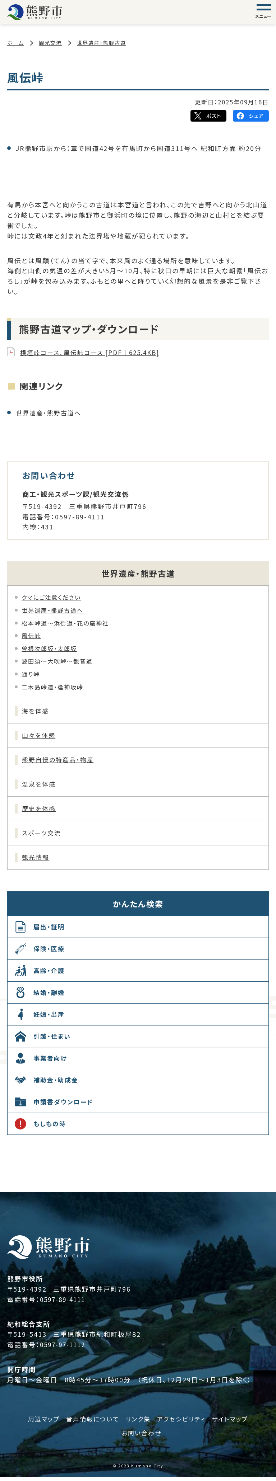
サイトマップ (234, 1423)
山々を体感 (40, 736)
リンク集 (138, 1423)
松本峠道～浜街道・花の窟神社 (65, 622)
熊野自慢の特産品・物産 (60, 761)
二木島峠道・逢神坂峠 (52, 686)
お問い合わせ (141, 1437)
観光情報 (37, 861)
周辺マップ (39, 1423)
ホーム (15, 42)
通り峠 (31, 674)
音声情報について (90, 1423)
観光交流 (50, 42)
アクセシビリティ (183, 1423)
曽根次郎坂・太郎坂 (49, 648)
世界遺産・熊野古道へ (50, 412)
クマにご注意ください (51, 597)
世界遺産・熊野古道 (101, 42)
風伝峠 (31, 635)
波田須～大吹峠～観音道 (57, 661)
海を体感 (37, 711)
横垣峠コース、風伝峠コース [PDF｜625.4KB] (93, 352)
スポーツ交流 (43, 836)
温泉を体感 (40, 786)
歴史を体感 (40, 811)
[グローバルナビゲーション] (263, 12)
